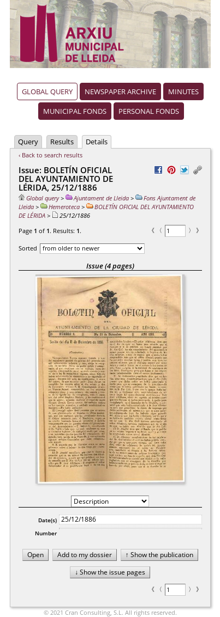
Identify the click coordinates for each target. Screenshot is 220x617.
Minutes (183, 91)
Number (46, 533)
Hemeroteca (60, 207)
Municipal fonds (74, 111)
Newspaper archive (120, 91)
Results (62, 141)
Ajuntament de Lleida (97, 198)
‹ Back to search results (50, 155)
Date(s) (47, 520)
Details (97, 141)
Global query (47, 91)
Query (28, 141)
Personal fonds (148, 111)
